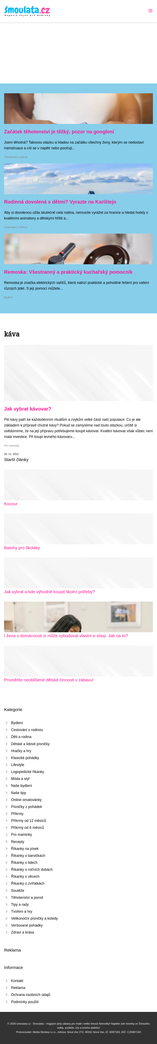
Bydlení (8, 297)
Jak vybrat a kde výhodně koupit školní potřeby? (49, 591)
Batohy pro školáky (22, 547)
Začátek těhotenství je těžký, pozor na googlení (59, 131)
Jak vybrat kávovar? (27, 409)
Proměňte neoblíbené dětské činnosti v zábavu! (48, 679)
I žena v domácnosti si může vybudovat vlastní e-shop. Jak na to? (66, 635)
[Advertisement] (78, 52)
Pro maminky (11, 445)
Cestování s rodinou (15, 227)
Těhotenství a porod (15, 157)
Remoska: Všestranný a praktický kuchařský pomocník (68, 272)
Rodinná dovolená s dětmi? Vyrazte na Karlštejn (60, 202)
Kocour (11, 503)
